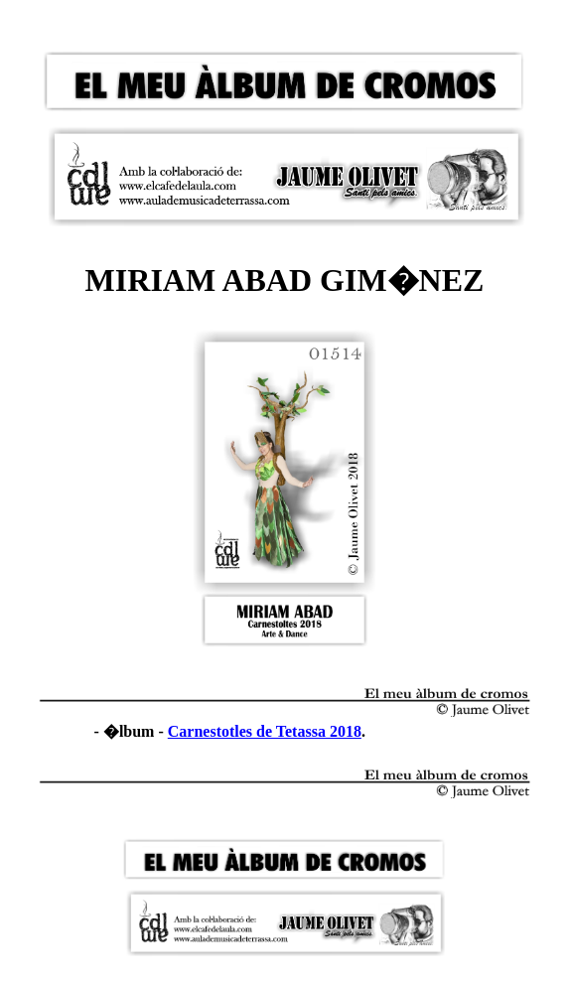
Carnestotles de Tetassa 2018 (264, 731)
